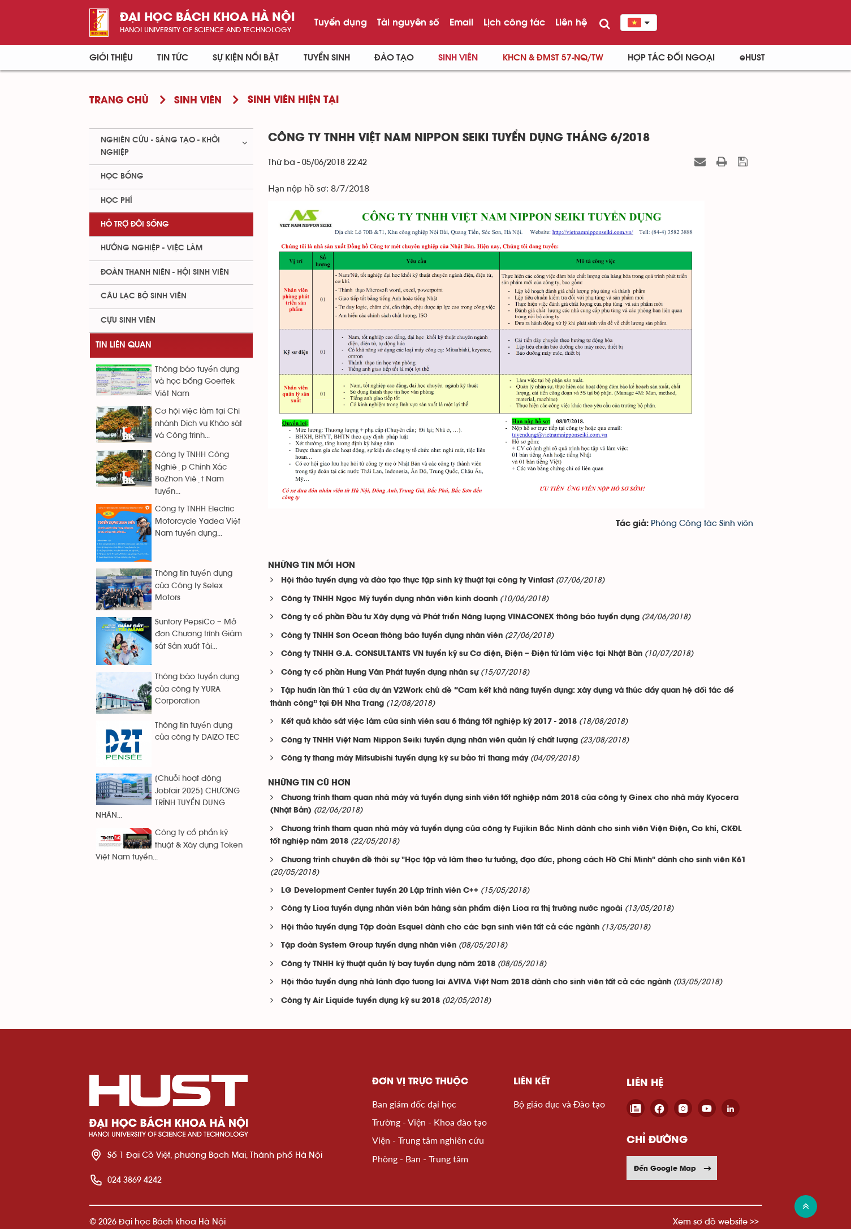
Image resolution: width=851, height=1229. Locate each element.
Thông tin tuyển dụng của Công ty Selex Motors (193, 586)
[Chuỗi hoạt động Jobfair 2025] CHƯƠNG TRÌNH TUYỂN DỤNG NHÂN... (168, 797)
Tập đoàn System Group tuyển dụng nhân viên (368, 945)
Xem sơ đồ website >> (716, 1221)
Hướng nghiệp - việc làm (151, 248)
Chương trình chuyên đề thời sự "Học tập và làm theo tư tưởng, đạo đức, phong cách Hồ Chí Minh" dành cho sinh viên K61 (513, 860)
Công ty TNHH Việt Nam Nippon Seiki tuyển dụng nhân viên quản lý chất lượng (429, 740)
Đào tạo (394, 57)
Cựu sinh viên (128, 320)
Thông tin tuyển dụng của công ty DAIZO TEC (197, 731)
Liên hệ (571, 22)
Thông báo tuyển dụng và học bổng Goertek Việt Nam (197, 382)
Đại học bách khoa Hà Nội (207, 17)
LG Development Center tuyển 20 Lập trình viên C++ (379, 890)
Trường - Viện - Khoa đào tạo (429, 1122)
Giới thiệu (111, 57)
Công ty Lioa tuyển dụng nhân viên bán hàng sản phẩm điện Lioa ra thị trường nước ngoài (452, 909)
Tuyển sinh (327, 57)
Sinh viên (458, 57)
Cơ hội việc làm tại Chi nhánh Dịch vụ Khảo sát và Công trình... (198, 423)
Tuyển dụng (340, 22)
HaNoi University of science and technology (205, 29)
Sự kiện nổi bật (246, 57)
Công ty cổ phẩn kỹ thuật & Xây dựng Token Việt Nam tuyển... (169, 845)
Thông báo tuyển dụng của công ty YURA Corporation (197, 689)
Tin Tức (172, 57)
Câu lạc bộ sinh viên (144, 296)
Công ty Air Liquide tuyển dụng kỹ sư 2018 (360, 1001)
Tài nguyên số (408, 22)
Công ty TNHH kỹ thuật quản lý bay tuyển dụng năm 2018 (388, 964)
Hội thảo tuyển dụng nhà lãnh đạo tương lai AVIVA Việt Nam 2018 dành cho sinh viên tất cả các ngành (476, 982)
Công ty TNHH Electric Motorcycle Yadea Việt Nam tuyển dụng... (197, 521)
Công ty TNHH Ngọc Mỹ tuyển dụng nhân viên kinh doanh (389, 599)
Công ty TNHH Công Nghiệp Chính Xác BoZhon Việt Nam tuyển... (192, 473)
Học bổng (122, 176)
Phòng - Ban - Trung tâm (420, 1158)
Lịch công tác (514, 22)
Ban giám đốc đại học (414, 1103)
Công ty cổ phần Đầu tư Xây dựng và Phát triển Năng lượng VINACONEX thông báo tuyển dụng (460, 617)
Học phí (116, 201)
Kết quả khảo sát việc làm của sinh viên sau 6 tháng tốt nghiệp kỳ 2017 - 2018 (429, 722)
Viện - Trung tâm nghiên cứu (428, 1140)
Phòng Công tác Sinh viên (702, 523)
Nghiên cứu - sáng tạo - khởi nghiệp (160, 146)
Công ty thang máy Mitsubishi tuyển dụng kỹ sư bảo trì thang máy (404, 758)
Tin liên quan (124, 345)
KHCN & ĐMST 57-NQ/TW (553, 57)
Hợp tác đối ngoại (671, 57)
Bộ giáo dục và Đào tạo (559, 1103)
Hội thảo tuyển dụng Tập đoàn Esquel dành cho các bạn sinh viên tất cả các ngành (440, 927)
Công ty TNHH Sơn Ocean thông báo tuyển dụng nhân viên (392, 636)
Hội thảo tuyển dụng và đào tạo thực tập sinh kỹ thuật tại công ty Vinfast (417, 580)
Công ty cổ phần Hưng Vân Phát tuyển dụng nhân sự (379, 672)
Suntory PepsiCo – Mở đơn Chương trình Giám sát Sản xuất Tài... (198, 634)
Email (461, 22)
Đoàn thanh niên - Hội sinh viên (165, 272)
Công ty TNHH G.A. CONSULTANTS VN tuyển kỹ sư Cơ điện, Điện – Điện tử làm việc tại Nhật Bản (461, 654)
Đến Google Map (673, 1168)
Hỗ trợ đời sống (135, 224)
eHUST (752, 57)
